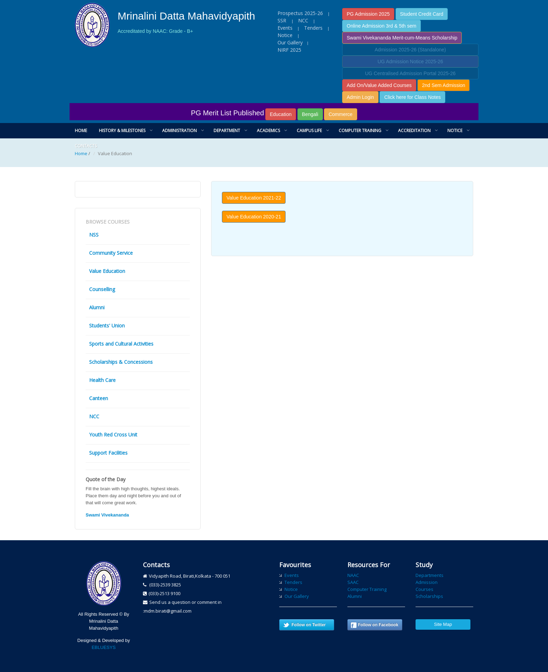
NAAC (353, 575)
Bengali (310, 114)
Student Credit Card (422, 14)
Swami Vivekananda (107, 515)
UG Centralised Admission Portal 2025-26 (410, 73)
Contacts (86, 146)
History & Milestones (122, 130)
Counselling (102, 289)
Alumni (96, 307)
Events (285, 27)
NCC (303, 20)
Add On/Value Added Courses (379, 85)
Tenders (313, 27)
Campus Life (309, 130)
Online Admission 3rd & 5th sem (381, 26)
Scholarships (429, 596)
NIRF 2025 (289, 49)
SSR (282, 20)
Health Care (102, 380)
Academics (268, 130)
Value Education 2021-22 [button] (253, 198)
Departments (430, 575)
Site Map (443, 624)
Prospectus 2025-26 (300, 13)
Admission (427, 582)
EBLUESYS (104, 647)
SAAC (353, 582)
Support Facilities (108, 452)
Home (81, 130)
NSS (94, 234)
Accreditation (414, 130)
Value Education (107, 271)
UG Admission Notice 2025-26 (410, 61)
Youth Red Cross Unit (113, 434)
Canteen (98, 398)
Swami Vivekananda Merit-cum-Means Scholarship (402, 38)
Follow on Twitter (308, 624)
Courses (424, 589)
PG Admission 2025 (368, 14)
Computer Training (360, 130)
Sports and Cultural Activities (121, 343)
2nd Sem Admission (443, 85)
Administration (179, 130)
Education (280, 114)
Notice (285, 35)
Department (227, 130)
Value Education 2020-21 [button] (253, 216)
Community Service (111, 253)
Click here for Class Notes (412, 97)
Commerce (340, 114)
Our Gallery (290, 42)
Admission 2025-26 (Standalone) (410, 49)
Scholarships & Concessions (121, 362)
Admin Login (360, 97)
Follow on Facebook (378, 624)
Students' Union (107, 325)
